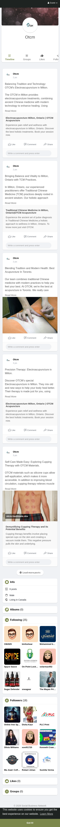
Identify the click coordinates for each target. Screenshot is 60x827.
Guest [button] (52, 3)
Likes (13, 781)
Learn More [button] (46, 814)
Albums (15, 609)
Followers (16, 700)
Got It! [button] (30, 823)
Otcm (30, 37)
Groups (14, 791)
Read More (10, 111)
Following (16, 620)
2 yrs (15, 77)
